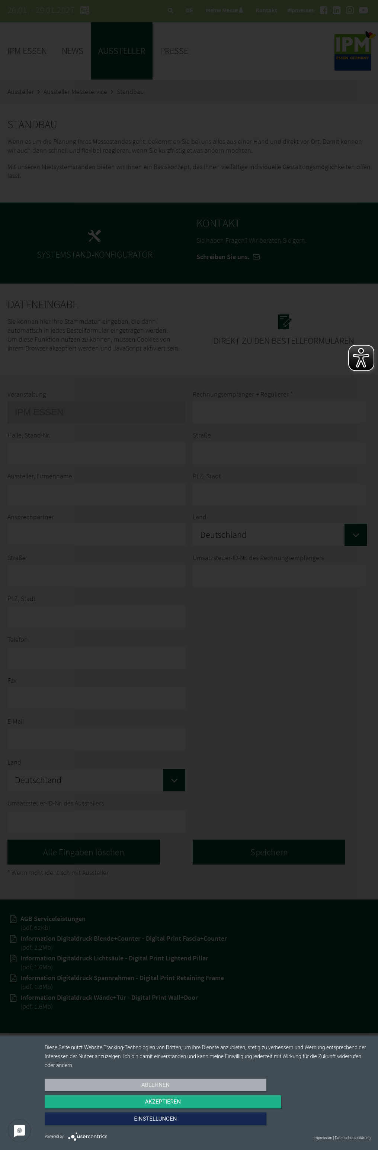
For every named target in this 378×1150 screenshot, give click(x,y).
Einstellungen (321, 1123)
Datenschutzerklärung (353, 1138)
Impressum (323, 1138)
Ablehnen (93, 1123)
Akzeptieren (207, 1123)
